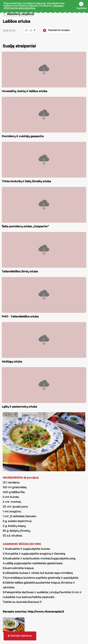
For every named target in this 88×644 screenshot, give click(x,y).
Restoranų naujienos (20, 14)
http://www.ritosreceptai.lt (46, 611)
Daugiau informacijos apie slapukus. (33, 6)
